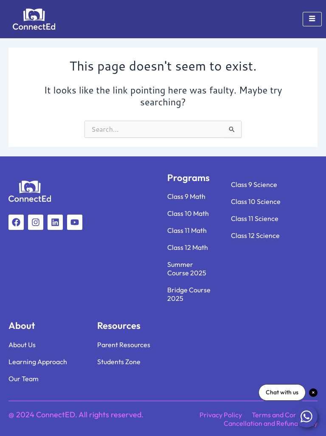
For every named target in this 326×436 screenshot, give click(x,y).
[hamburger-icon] (312, 19)
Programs (188, 178)
